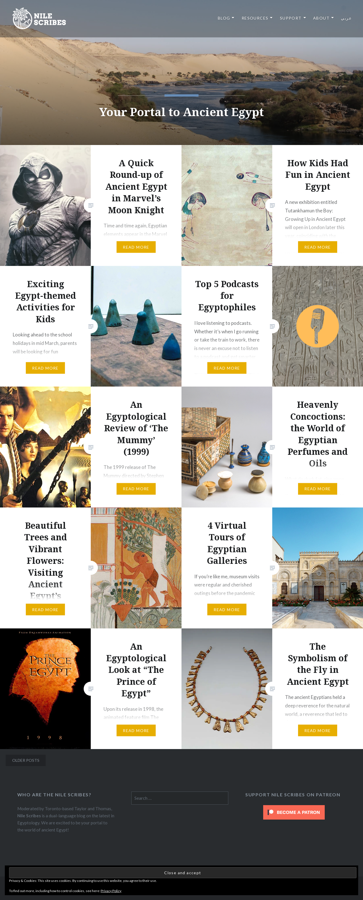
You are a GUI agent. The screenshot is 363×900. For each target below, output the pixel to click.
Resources (255, 18)
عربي (346, 18)
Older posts (25, 760)
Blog (224, 18)
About (321, 18)
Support (291, 18)
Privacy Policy (111, 891)
